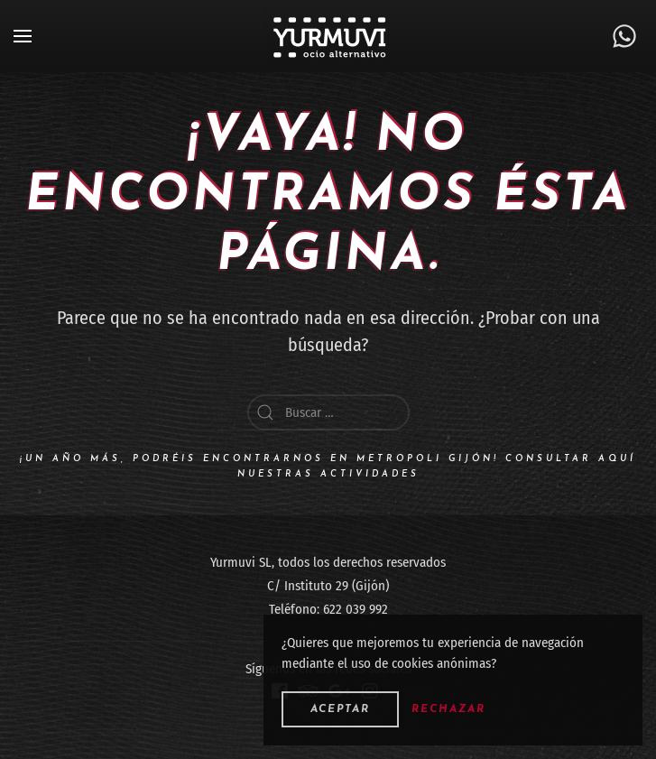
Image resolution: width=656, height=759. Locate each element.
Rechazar (448, 709)
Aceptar (340, 709)
